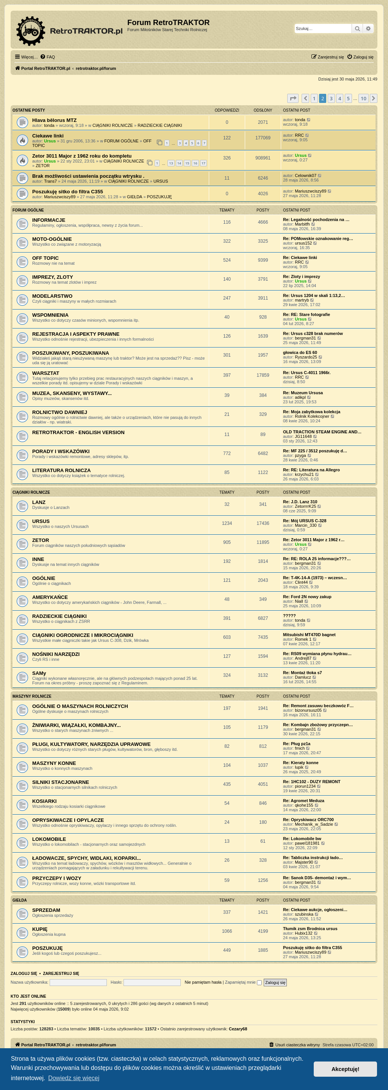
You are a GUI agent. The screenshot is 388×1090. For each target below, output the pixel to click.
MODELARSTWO (52, 296)
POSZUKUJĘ (159, 196)
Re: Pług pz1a (296, 743)
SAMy (39, 673)
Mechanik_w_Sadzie (314, 824)
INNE (38, 559)
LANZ (38, 502)
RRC (299, 135)
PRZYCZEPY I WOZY (56, 878)
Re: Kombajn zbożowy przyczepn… (318, 724)
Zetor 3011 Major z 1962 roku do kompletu (81, 156)
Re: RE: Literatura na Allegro (311, 470)
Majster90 (304, 862)
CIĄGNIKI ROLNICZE (112, 125)
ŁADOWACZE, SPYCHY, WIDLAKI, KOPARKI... (86, 858)
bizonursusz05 (308, 710)
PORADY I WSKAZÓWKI (60, 451)
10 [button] (363, 98)
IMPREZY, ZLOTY (52, 277)
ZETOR (43, 165)
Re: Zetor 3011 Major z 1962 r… (314, 539)
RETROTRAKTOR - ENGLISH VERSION (78, 432)
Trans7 (50, 181)
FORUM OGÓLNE (121, 141)
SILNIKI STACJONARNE (60, 782)
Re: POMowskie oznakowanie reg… (318, 238)
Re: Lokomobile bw (302, 838)
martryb (302, 300)
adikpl (300, 397)
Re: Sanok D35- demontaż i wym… (317, 877)
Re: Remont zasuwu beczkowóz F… (318, 705)
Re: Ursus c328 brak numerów (313, 333)
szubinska (304, 914)
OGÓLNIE (43, 578)
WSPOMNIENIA (50, 315)
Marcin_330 (305, 525)
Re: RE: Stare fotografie (306, 314)
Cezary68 (238, 1029)
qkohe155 (304, 805)
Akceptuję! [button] (346, 1069)
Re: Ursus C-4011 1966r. (306, 372)
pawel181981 (307, 843)
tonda (49, 125)
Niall (299, 601)
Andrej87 (303, 658)
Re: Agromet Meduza (303, 800)
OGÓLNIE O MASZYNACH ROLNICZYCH (80, 706)
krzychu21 (304, 474)
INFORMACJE (48, 220)
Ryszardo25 (306, 357)
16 (195, 163)
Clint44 (301, 582)
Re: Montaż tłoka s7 (302, 672)
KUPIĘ (39, 929)
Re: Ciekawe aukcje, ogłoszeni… (315, 909)
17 (203, 163)
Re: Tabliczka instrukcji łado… (313, 857)
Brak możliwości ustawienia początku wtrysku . (88, 176)
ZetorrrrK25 (305, 506)
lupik (299, 767)
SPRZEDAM (46, 910)
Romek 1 (303, 639)
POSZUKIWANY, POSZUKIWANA (70, 353)
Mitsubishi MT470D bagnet (309, 634)
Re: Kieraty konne (301, 762)
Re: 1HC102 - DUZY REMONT (311, 781)
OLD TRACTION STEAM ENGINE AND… (322, 432)
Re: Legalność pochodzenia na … (316, 219)
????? (289, 615)
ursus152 (303, 243)
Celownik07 (305, 175)
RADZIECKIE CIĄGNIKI (160, 125)
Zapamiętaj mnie (243, 982)
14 (179, 163)
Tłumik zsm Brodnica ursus (310, 928)
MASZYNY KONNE (54, 763)
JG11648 (303, 436)
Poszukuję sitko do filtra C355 (67, 191)
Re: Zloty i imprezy (301, 276)
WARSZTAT (45, 373)
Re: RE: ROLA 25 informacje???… (317, 558)
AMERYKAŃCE (50, 597)
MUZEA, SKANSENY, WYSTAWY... (72, 393)
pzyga (300, 455)
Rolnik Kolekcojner (312, 416)
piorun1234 (305, 786)
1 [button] (314, 98)
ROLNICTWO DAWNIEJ (59, 412)
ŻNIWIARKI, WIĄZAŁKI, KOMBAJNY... (76, 725)
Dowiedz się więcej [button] (73, 1078)
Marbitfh (302, 224)
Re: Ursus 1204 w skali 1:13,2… (314, 295)
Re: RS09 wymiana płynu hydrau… (317, 653)
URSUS (160, 181)
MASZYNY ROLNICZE (32, 696)
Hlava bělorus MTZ (54, 120)
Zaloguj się (24, 973)
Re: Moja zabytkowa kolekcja (311, 411)
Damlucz (303, 677)
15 (187, 163)
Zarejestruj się (61, 973)
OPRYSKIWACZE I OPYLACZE (68, 820)
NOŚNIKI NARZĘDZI (56, 654)
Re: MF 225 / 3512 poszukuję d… (315, 451)
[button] (293, 98)
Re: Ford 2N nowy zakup (307, 596)
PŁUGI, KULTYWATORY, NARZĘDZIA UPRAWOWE (91, 744)
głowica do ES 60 (300, 352)
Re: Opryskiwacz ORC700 (308, 819)
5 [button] (348, 98)
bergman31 (305, 338)
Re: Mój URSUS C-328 (304, 520)
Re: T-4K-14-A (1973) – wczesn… (315, 577)
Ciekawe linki (48, 136)
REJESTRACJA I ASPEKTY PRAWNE (75, 334)
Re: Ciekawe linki (300, 257)
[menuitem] (47, 57)
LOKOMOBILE (49, 839)
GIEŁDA (134, 196)
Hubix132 (303, 933)
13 (171, 163)
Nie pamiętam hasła (203, 982)
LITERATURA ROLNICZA (61, 470)
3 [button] (331, 98)
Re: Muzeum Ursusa (303, 392)
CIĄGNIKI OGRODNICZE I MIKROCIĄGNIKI (82, 635)
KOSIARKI (44, 801)
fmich (300, 748)
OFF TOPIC (45, 258)
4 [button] (339, 98)
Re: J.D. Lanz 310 (300, 501)
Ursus (50, 141)
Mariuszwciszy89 (59, 196)
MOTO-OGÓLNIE (52, 239)
